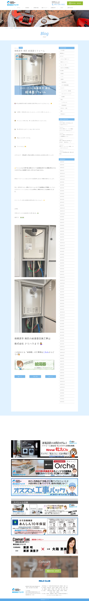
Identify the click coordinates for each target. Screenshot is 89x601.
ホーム (18, 7)
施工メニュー (44, 7)
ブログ (61, 7)
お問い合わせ (70, 7)
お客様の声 (53, 7)
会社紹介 (27, 7)
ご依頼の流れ (36, 7)
